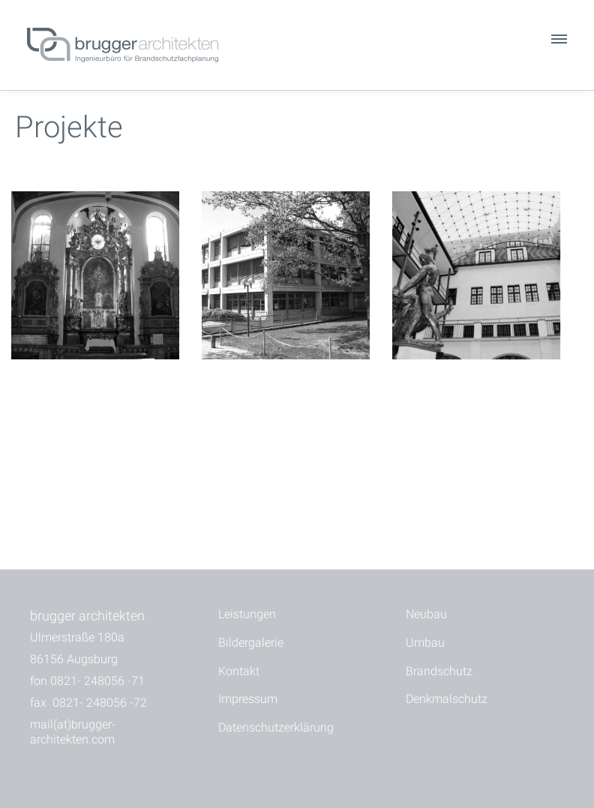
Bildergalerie (251, 642)
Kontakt (239, 671)
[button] (558, 43)
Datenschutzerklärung (276, 727)
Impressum (248, 699)
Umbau (425, 642)
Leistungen (247, 614)
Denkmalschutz (447, 699)
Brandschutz (439, 671)
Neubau (426, 614)
